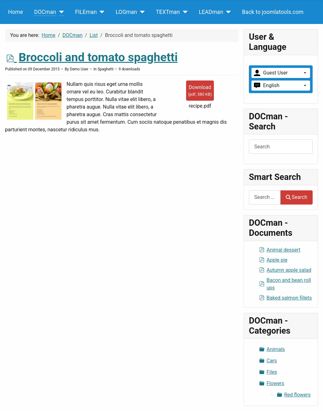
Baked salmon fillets (289, 298)
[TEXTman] (184, 12)
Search (296, 197)
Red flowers (297, 395)
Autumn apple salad (289, 270)
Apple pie (277, 260)
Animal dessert (283, 250)
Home (15, 12)
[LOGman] (141, 12)
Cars (272, 361)
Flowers (275, 383)
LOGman (126, 12)
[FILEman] (101, 12)
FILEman (86, 12)
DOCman (45, 12)
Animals (276, 349)
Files (272, 372)
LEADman (211, 12)
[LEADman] (227, 12)
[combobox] (265, 197)
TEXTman (168, 12)
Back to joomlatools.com (272, 12)
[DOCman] (60, 12)
